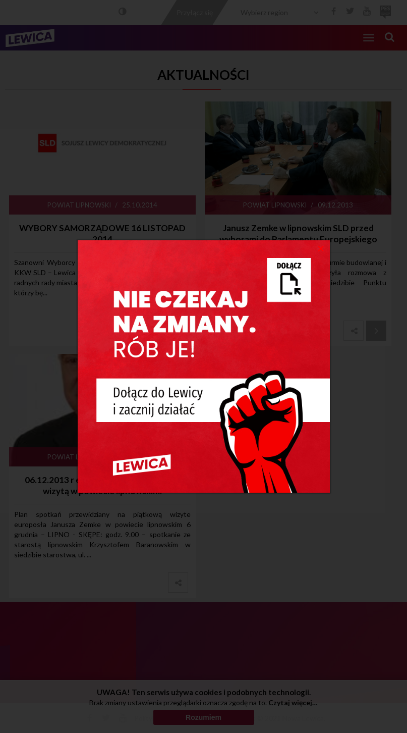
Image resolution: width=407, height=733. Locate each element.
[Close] (321, 247)
